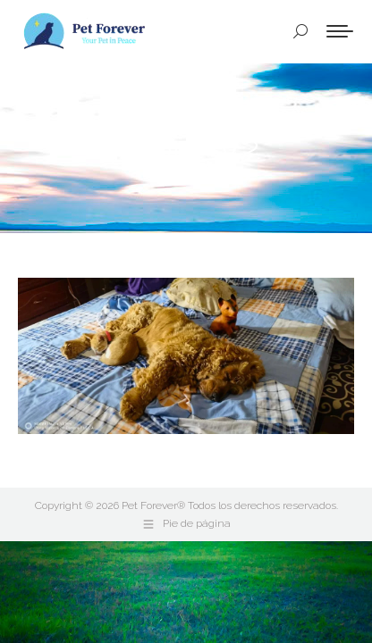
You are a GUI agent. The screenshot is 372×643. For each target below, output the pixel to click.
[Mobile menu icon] (340, 31)
